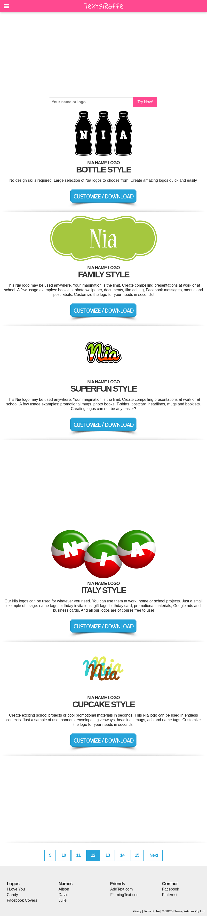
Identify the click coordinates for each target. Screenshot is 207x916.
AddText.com (121, 889)
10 (64, 855)
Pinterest (169, 895)
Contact (170, 883)
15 (137, 855)
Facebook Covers (22, 900)
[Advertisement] (103, 55)
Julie (63, 900)
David (64, 895)
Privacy (137, 911)
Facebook (170, 889)
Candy (12, 895)
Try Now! (145, 102)
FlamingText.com (125, 895)
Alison (64, 889)
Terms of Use (151, 911)
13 (107, 855)
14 (122, 855)
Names (65, 883)
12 (93, 855)
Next (154, 855)
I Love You (16, 889)
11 (78, 855)
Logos (13, 883)
